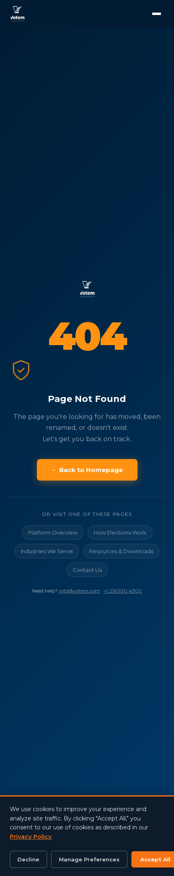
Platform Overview (52, 532)
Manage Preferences (89, 859)
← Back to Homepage (87, 470)
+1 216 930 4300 (123, 591)
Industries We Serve (47, 551)
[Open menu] (156, 13)
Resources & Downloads (121, 551)
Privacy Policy (31, 836)
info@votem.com (79, 591)
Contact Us (87, 570)
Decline (28, 859)
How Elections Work (120, 532)
